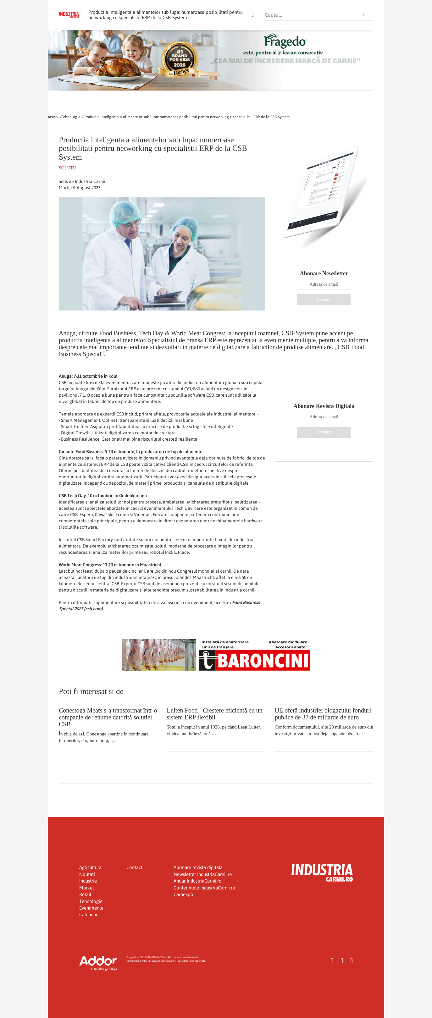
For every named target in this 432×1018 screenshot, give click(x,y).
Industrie (88, 880)
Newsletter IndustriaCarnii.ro (203, 874)
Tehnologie (90, 901)
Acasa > (54, 117)
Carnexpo (183, 894)
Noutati (87, 874)
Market (86, 887)
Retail (85, 894)
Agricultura (90, 867)
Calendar (88, 914)
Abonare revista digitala (198, 867)
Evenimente (91, 908)
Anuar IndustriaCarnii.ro (198, 880)
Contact (134, 867)
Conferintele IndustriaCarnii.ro (204, 887)
